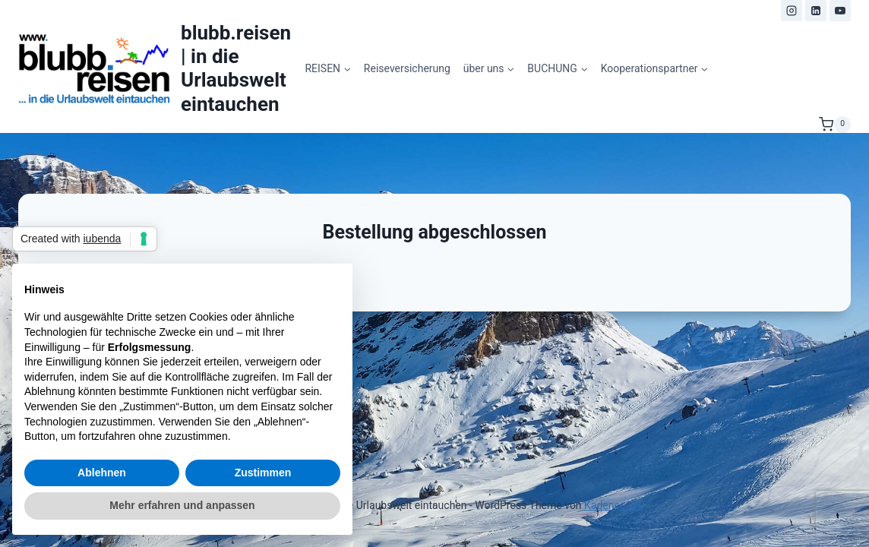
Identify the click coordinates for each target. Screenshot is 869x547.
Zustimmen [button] (263, 472)
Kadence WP (614, 505)
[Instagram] (791, 10)
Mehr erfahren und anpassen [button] (181, 505)
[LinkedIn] (815, 10)
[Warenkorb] (835, 124)
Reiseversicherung (407, 68)
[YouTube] (840, 10)
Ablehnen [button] (101, 472)
